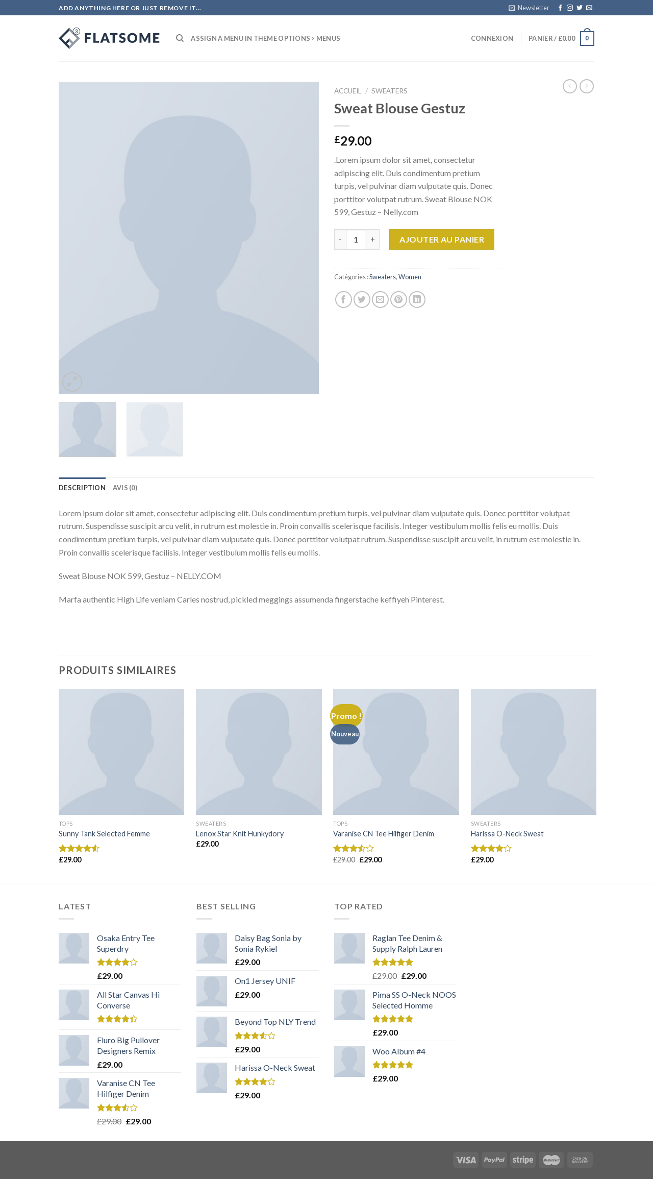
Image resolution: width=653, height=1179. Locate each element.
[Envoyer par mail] (380, 299)
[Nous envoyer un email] (589, 8)
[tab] (82, 487)
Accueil (348, 91)
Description (82, 488)
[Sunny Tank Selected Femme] (122, 752)
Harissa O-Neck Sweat (507, 833)
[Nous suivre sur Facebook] (560, 8)
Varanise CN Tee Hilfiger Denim (383, 833)
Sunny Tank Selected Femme (104, 833)
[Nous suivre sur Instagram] (570, 8)
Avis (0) (125, 488)
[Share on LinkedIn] (417, 299)
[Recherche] (180, 38)
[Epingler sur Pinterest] (398, 299)
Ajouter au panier (441, 239)
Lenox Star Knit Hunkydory (240, 833)
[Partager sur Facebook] (343, 299)
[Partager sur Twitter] (362, 299)
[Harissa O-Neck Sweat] (534, 752)
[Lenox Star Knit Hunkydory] (259, 752)
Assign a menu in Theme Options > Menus (265, 38)
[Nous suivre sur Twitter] (579, 8)
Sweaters (389, 91)
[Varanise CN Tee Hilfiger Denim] (396, 752)
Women (409, 277)
